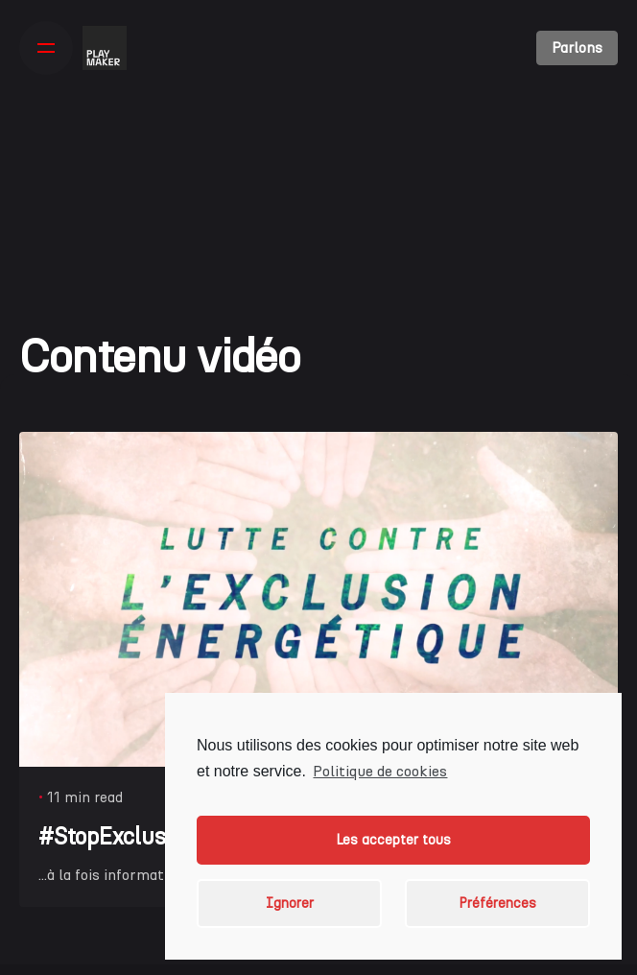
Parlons (577, 47)
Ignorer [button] (290, 903)
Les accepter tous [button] (393, 839)
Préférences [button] (497, 903)
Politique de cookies (380, 771)
